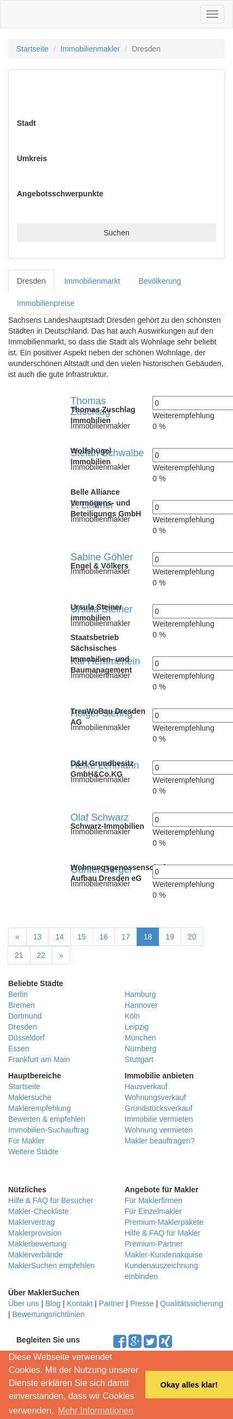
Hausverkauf (146, 1086)
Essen (18, 1048)
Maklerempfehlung (39, 1108)
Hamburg (140, 994)
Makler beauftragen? (159, 1140)
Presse (142, 1303)
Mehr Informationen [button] (95, 1410)
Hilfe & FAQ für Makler (162, 1233)
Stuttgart (139, 1059)
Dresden (22, 1026)
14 (59, 936)
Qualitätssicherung (191, 1303)
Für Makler (26, 1140)
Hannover (141, 1005)
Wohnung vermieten (159, 1130)
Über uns (23, 1303)
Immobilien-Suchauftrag (48, 1130)
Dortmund (24, 1016)
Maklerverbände (35, 1254)
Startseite (32, 48)
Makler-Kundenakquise (164, 1254)
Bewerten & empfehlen (46, 1119)
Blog (52, 1303)
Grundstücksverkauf (159, 1108)
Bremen (21, 1005)
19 (169, 936)
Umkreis (32, 158)
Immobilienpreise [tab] (46, 303)
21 (19, 955)
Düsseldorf (26, 1037)
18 (148, 936)
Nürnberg (140, 1048)
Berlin (18, 994)
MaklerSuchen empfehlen (51, 1265)
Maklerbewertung (37, 1243)
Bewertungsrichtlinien (49, 1314)
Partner (111, 1303)
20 (192, 936)
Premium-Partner (154, 1243)
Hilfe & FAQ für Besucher (50, 1200)
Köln (132, 1016)
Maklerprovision (35, 1233)
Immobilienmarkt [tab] (92, 281)
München (140, 1037)
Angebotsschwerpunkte (60, 193)
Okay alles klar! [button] (189, 1384)
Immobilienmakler (90, 48)
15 (81, 936)
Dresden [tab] (31, 281)
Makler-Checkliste (38, 1211)
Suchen (116, 232)
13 (37, 936)
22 (41, 955)
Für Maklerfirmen (153, 1200)
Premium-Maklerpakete (164, 1222)
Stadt (26, 123)
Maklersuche (29, 1097)
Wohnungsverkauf (155, 1097)
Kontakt (80, 1303)
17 (125, 936)
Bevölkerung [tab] (160, 281)
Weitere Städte (33, 1151)
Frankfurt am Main (39, 1059)
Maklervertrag (31, 1222)
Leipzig (137, 1026)
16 (104, 936)
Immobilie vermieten (159, 1119)
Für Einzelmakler (153, 1211)
